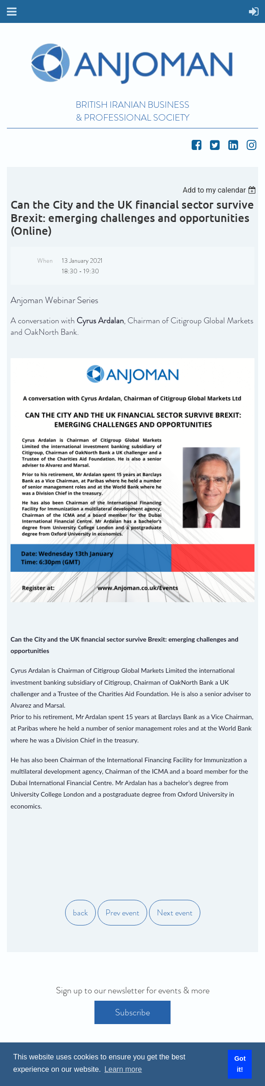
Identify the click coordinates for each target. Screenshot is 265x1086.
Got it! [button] (240, 1064)
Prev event (122, 913)
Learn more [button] (123, 1069)
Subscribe (132, 1012)
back (80, 913)
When (45, 260)
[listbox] (220, 190)
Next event (175, 913)
